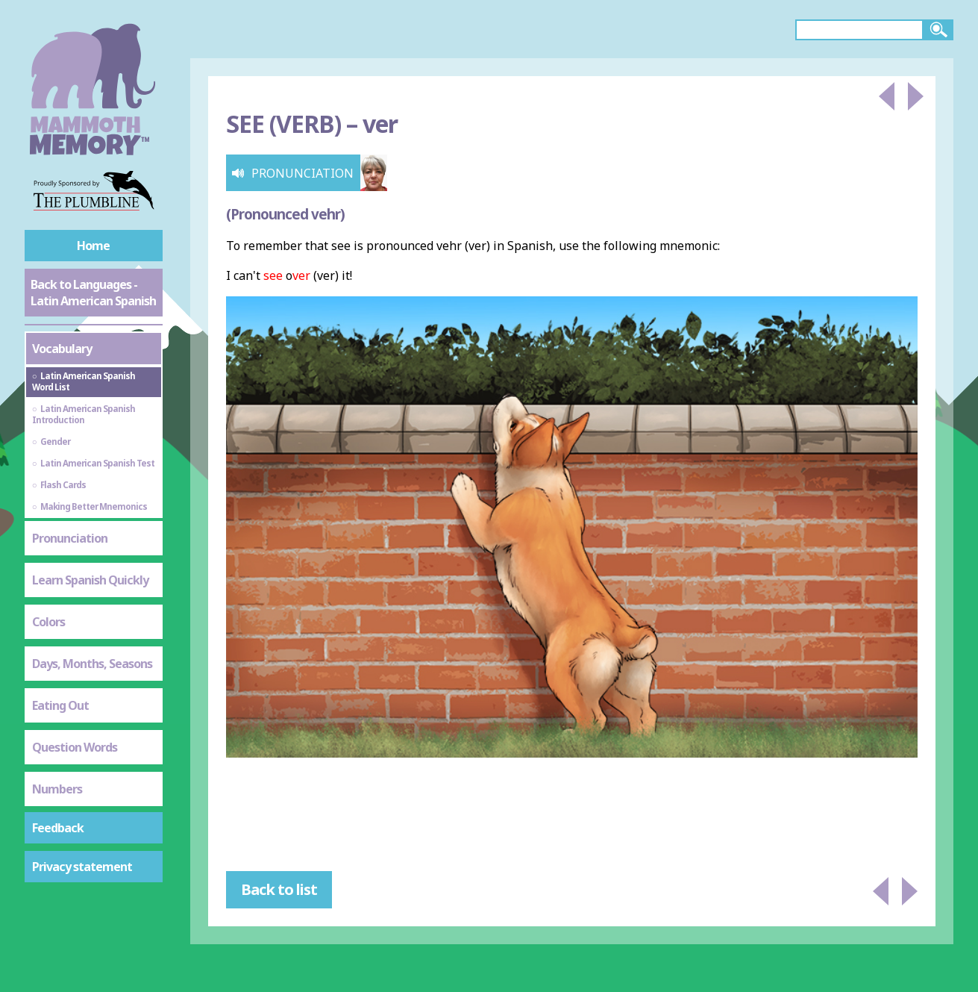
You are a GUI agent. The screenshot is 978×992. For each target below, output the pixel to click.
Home (93, 245)
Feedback (58, 828)
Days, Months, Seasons (92, 663)
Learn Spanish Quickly (90, 580)
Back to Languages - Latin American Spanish (93, 292)
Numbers (57, 789)
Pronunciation (69, 538)
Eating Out (60, 705)
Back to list (279, 889)
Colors (48, 622)
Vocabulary (62, 348)
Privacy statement (82, 866)
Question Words (74, 747)
